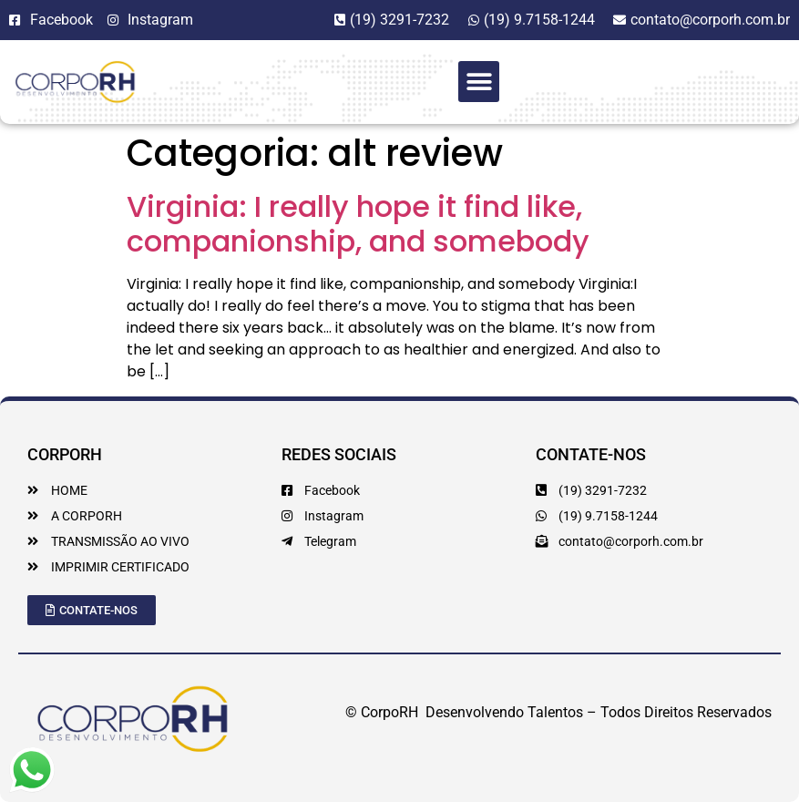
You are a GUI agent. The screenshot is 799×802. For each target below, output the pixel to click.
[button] (478, 81)
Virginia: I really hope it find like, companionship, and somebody (358, 224)
